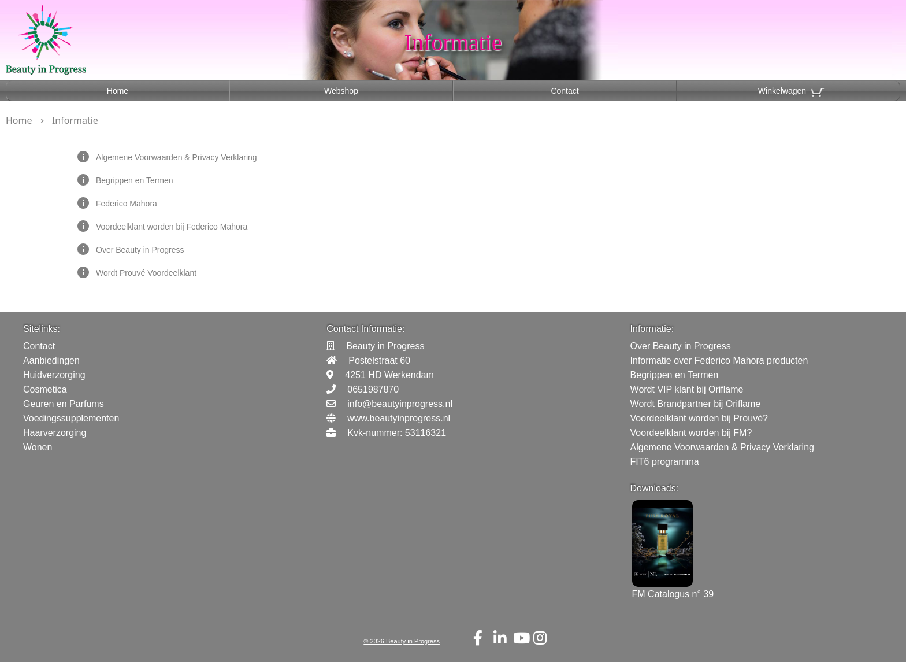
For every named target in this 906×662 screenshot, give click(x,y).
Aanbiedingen (51, 360)
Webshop (341, 90)
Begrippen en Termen (134, 180)
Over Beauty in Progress (140, 249)
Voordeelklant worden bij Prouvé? (699, 418)
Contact (564, 90)
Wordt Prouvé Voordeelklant (146, 273)
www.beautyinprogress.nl (398, 418)
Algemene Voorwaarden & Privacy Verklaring (176, 157)
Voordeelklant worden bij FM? (691, 433)
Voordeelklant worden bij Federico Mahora (171, 226)
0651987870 (373, 389)
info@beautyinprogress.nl (399, 404)
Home (117, 90)
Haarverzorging (54, 433)
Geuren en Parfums (63, 404)
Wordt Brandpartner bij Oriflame (695, 404)
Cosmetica (45, 389)
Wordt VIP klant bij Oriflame (687, 389)
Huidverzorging (54, 375)
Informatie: (652, 329)
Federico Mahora (126, 203)
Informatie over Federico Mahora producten (719, 360)
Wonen (37, 447)
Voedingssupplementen (71, 418)
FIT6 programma (664, 462)
